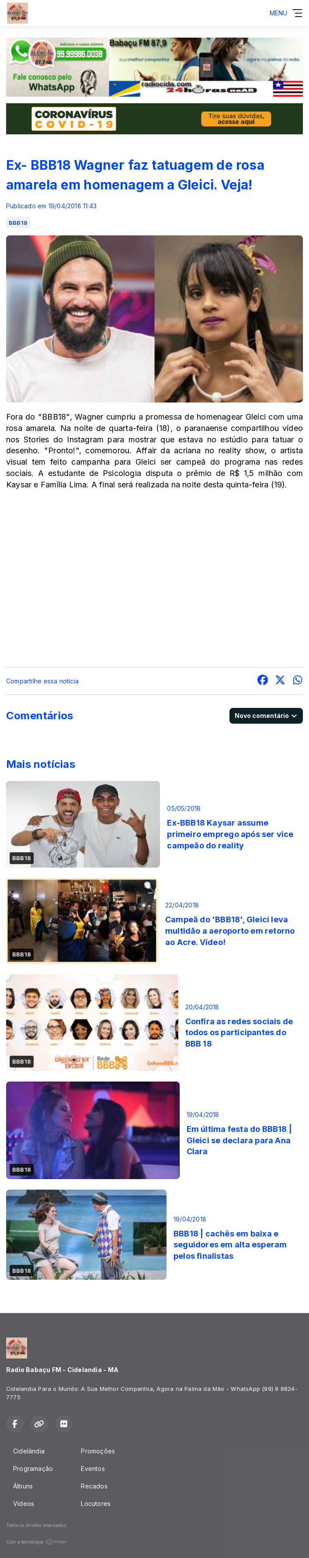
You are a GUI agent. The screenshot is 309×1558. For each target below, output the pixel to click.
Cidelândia (29, 1451)
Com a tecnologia (36, 1542)
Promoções (98, 1451)
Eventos (92, 1468)
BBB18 (18, 222)
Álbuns (23, 1486)
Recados (94, 1486)
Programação (33, 1468)
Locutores (96, 1503)
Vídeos (23, 1503)
